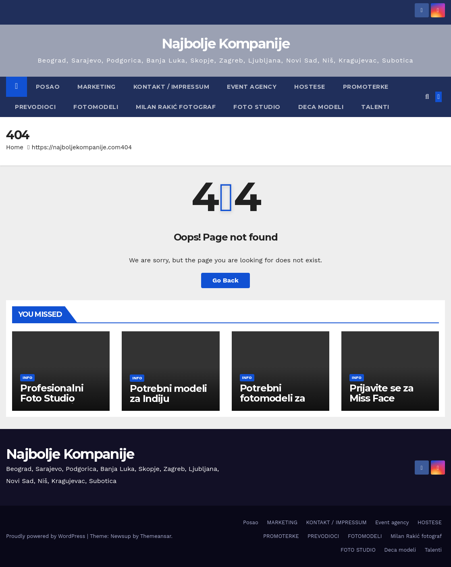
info (27, 377)
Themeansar (155, 536)
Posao (48, 86)
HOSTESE (309, 86)
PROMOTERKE (366, 86)
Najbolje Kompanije (225, 43)
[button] (427, 96)
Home (14, 147)
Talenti (375, 107)
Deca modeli (321, 107)
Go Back (225, 280)
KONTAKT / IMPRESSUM (171, 86)
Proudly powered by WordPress (46, 536)
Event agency (251, 86)
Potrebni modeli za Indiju (168, 393)
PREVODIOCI (35, 107)
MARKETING (96, 86)
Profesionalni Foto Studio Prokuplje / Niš (54, 398)
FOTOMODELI (95, 107)
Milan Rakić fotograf (176, 107)
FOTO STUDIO (257, 107)
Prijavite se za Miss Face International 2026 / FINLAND (386, 403)
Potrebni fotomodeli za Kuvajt (272, 398)
